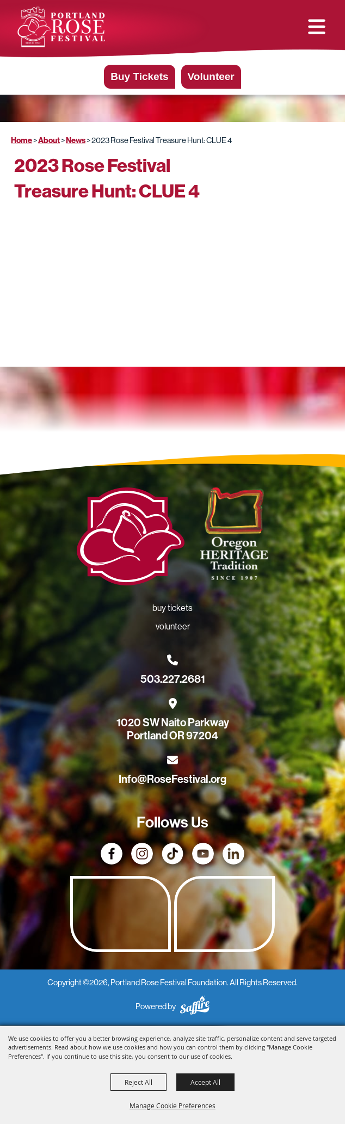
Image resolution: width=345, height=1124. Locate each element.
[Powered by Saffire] (195, 1007)
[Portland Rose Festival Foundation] (61, 27)
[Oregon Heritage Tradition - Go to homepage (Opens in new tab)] (234, 535)
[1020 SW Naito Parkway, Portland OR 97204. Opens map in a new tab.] (172, 722)
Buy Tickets (139, 76)
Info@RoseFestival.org (172, 779)
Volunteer (211, 76)
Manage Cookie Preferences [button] (172, 1105)
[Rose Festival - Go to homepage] (130, 538)
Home (21, 140)
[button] (317, 26)
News (75, 140)
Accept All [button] (205, 1082)
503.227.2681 (172, 678)
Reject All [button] (138, 1082)
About (49, 140)
